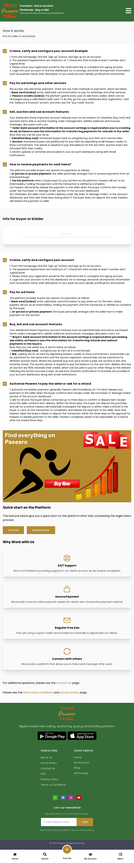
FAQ (43, 774)
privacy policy (70, 692)
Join (85, 822)
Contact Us (48, 768)
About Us (46, 757)
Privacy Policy (49, 779)
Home (78, 757)
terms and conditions (38, 692)
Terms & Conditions (53, 784)
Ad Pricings (81, 773)
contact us (64, 683)
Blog (77, 767)
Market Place (40, 530)
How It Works (49, 763)
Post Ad (13, 530)
